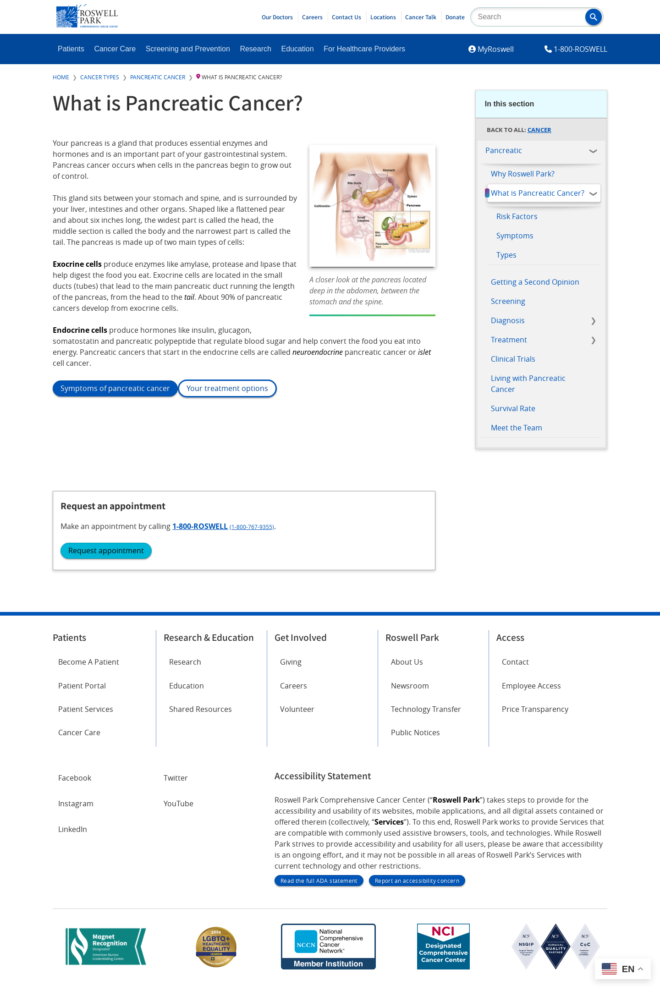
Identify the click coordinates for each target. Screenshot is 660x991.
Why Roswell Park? (523, 174)
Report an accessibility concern (417, 888)
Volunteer (297, 721)
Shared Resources (200, 721)
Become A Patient (88, 674)
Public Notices (415, 745)
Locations (383, 17)
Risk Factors (517, 216)
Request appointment (528, 545)
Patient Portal (82, 698)
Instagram (76, 811)
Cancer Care (115, 49)
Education (297, 49)
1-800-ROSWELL (580, 49)
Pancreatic (503, 150)
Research (255, 49)
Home (61, 77)
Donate (455, 17)
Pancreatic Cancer (157, 77)
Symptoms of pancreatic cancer (115, 388)
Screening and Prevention (188, 49)
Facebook (74, 786)
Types (506, 255)
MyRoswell (496, 49)
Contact (515, 674)
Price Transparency (535, 721)
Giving (291, 674)
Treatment (509, 340)
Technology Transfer (426, 721)
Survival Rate (513, 408)
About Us (407, 674)
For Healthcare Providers (364, 49)
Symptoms (515, 236)
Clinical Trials (513, 359)
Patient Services (85, 721)
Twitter (176, 786)
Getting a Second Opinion (535, 282)
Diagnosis (508, 320)
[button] (593, 17)
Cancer (539, 130)
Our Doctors (277, 17)
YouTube (178, 811)
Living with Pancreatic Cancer (528, 383)
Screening (508, 301)
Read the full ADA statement (319, 888)
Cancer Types (99, 77)
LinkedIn (72, 837)
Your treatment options (227, 388)
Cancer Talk (420, 17)
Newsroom (410, 698)
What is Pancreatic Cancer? (537, 193)
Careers (312, 17)
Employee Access (531, 698)
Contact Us (346, 17)
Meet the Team (516, 428)
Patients (71, 49)
